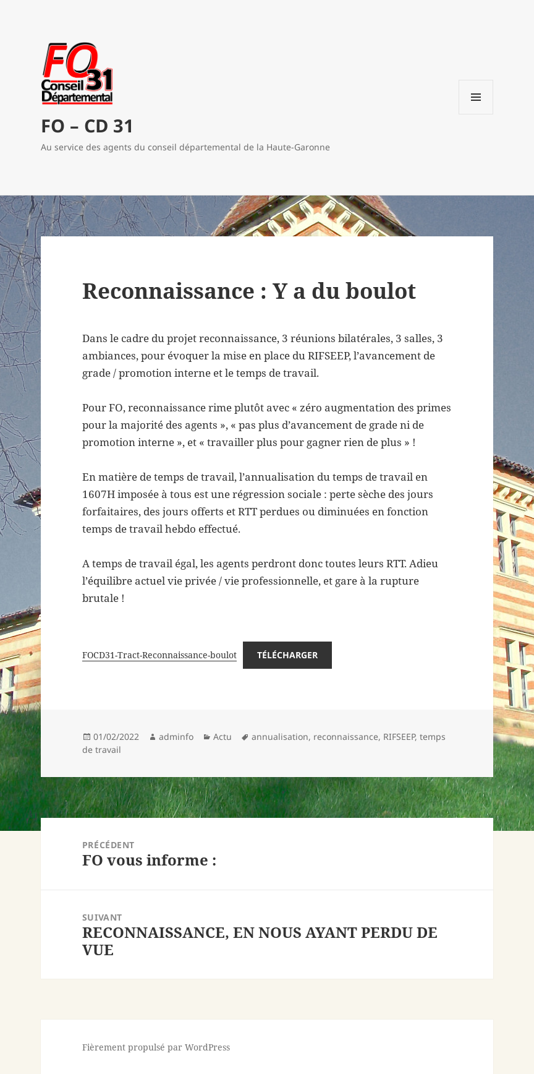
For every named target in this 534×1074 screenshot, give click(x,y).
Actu (222, 736)
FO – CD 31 (87, 125)
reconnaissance (345, 736)
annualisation (280, 736)
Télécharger (287, 655)
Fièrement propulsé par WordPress (156, 1047)
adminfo (176, 736)
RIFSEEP (399, 736)
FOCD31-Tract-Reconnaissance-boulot (159, 655)
